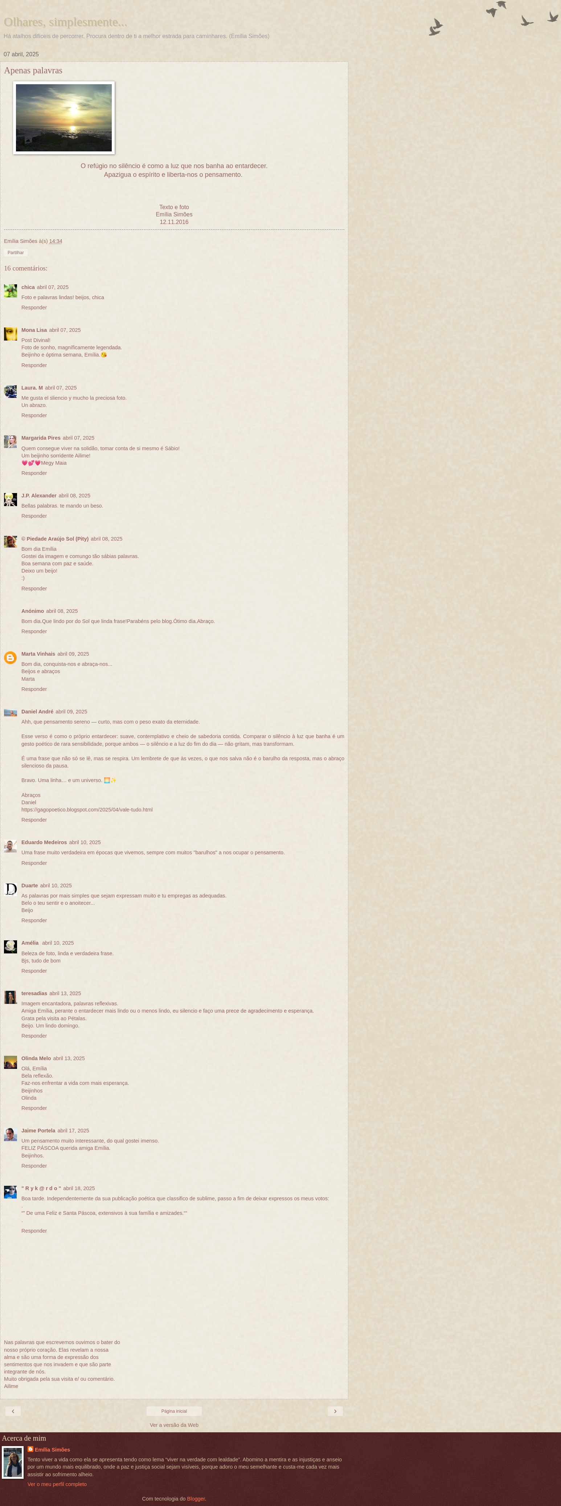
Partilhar (16, 252)
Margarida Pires (41, 438)
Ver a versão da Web (174, 1425)
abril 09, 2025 (73, 654)
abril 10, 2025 (85, 842)
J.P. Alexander (39, 495)
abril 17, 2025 (73, 1130)
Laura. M (32, 388)
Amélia (30, 943)
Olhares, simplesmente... (65, 21)
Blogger (196, 1499)
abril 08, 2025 (74, 495)
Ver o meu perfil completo (57, 1484)
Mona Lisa (34, 330)
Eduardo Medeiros (44, 842)
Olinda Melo (36, 1058)
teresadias (34, 993)
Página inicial (174, 1411)
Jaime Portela (38, 1130)
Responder (34, 307)
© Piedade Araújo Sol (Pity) (55, 539)
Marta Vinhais (38, 654)
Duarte (29, 885)
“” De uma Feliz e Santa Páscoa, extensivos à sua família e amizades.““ (104, 1213)
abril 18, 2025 (79, 1188)
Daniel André (37, 712)
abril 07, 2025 (53, 287)
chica (28, 287)
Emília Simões (52, 1450)
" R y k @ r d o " (41, 1188)
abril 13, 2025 (65, 993)
